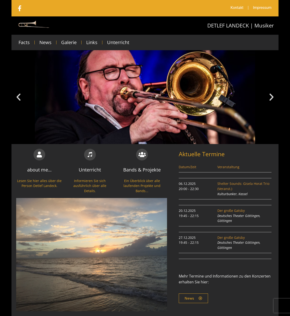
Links (91, 42)
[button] (18, 97)
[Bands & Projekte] (142, 154)
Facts (24, 42)
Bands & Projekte (142, 170)
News (45, 42)
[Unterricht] (90, 154)
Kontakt (237, 7)
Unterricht (118, 42)
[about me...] (39, 154)
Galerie (69, 42)
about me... (39, 170)
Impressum (262, 7)
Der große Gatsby (231, 210)
